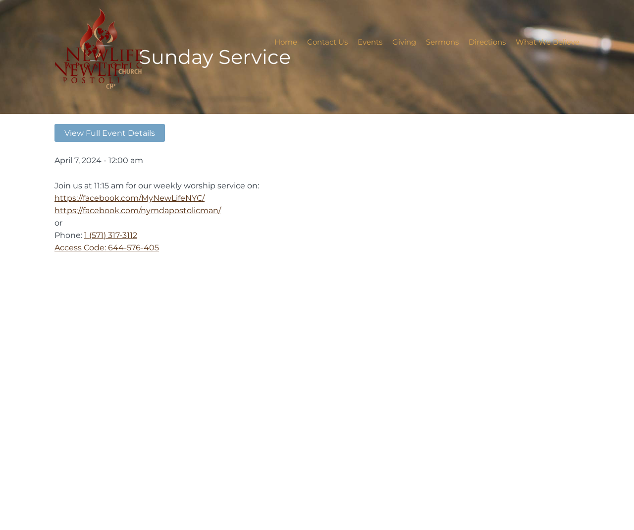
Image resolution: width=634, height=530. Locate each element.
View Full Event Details (109, 133)
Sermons (442, 42)
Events (370, 42)
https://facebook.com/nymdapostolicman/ (137, 210)
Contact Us (327, 42)
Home (285, 42)
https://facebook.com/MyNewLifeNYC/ (129, 198)
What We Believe (548, 42)
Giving (404, 42)
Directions (487, 42)
